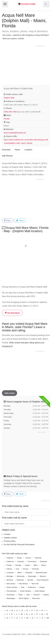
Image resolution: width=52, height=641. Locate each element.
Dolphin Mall (9, 98)
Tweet (19, 221)
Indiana (9, 569)
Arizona (28, 558)
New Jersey (11, 584)
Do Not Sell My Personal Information (19, 544)
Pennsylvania (11, 591)
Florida (7, 119)
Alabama (10, 558)
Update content (10, 538)
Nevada (30, 580)
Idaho (35, 565)
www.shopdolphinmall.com (15, 133)
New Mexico (23, 584)
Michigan (10, 576)
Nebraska (20, 580)
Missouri (43, 576)
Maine (19, 573)
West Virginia (24, 598)
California (10, 561)
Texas (20, 595)
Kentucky (35, 569)
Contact (7, 534)
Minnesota (20, 576)
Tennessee (11, 595)
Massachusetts (41, 573)
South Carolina (25, 591)
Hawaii (27, 565)
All (48, 618)
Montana (10, 580)
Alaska (19, 558)
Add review (9, 393)
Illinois (43, 565)
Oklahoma (32, 587)
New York (35, 584)
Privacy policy (9, 541)
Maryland (28, 573)
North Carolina (12, 587)
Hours (17, 150)
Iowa (17, 569)
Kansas (25, 569)
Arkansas (38, 558)
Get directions (12, 313)
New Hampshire (42, 580)
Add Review (7, 156)
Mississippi (32, 576)
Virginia (46, 595)
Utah (28, 595)
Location (28, 150)
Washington (11, 598)
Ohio (22, 587)
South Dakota (40, 591)
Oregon (42, 587)
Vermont (36, 595)
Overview (6, 150)
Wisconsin (36, 598)
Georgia (18, 565)
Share (7, 221)
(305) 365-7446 (10, 112)
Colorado (20, 561)
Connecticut (32, 561)
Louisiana (10, 573)
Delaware (43, 561)
